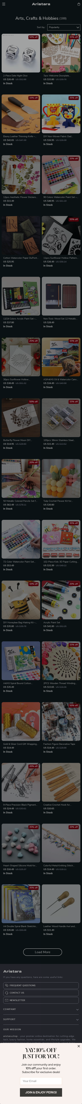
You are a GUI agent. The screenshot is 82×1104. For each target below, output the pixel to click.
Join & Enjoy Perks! (41, 1092)
